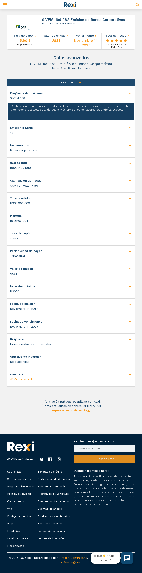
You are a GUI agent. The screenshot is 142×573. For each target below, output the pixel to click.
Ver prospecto (22, 379)
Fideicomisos (15, 545)
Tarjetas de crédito (50, 471)
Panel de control (17, 538)
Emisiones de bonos (51, 523)
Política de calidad (19, 493)
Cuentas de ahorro (50, 508)
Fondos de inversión (51, 538)
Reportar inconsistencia (69, 410)
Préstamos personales (52, 486)
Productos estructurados (54, 516)
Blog (10, 523)
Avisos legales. (71, 562)
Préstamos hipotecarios (53, 501)
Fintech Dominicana (73, 558)
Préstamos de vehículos (53, 493)
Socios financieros (19, 478)
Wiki (10, 508)
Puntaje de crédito (19, 516)
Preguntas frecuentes (21, 486)
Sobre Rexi (14, 471)
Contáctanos (15, 501)
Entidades (13, 530)
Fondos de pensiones (52, 530)
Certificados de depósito (54, 478)
